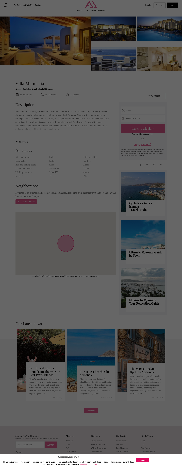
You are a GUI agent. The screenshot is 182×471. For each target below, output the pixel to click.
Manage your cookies (88, 464)
